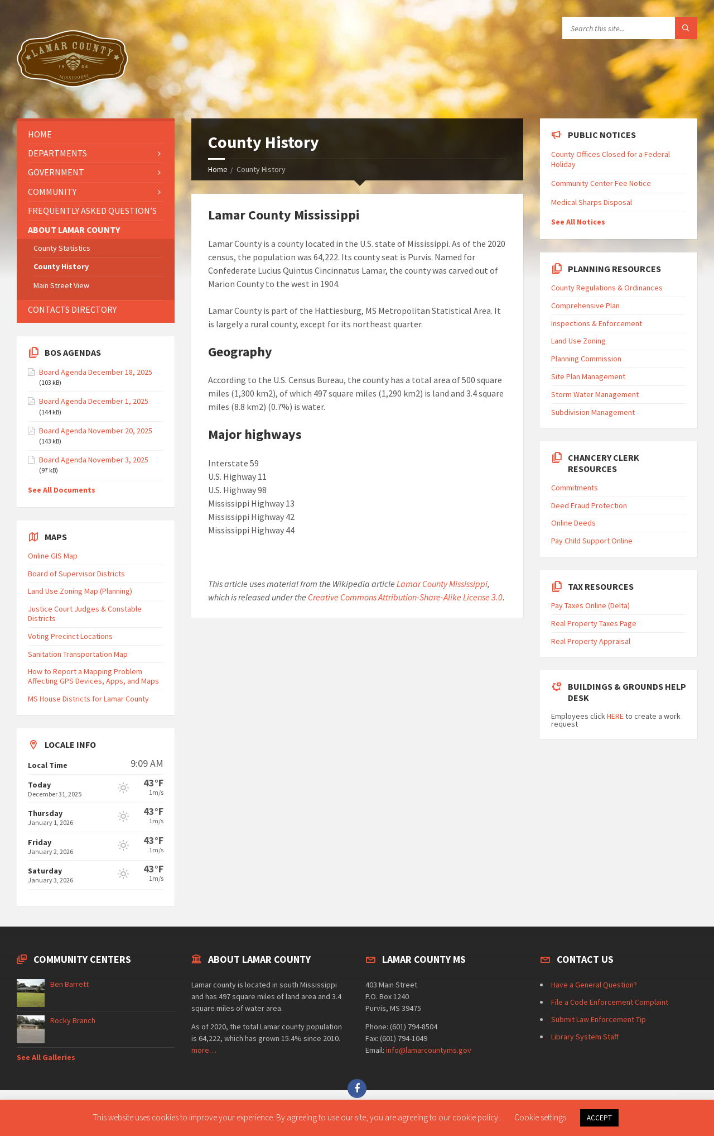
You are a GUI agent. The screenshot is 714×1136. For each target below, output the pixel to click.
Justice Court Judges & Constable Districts (85, 613)
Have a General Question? (594, 985)
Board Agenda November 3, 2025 (93, 460)
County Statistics (61, 248)
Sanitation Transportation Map (78, 654)
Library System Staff (585, 1037)
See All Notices (578, 222)
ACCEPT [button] (599, 1118)
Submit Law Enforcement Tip (598, 1019)
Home (218, 169)
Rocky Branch (72, 1020)
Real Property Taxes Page (593, 623)
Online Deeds (573, 523)
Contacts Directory (72, 309)
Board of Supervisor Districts (76, 574)
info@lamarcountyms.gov (428, 1050)
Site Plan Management (588, 376)
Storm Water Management (595, 394)
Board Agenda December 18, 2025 (95, 372)
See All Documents (61, 490)
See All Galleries (46, 1057)
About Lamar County (74, 229)
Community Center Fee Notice (601, 183)
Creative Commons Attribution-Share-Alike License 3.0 (405, 597)
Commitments (574, 488)
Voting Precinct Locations (70, 636)
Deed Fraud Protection (589, 505)
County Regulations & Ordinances (607, 288)
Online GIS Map (53, 556)
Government (56, 172)
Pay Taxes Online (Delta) (590, 605)
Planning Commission (586, 359)
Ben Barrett (69, 984)
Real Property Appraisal (590, 641)
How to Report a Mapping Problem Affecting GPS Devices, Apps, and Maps (93, 676)
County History (61, 266)
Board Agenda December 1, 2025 (93, 401)
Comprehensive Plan (585, 305)
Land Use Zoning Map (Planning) (80, 591)
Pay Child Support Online (592, 541)
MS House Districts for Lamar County (88, 699)
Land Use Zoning (578, 341)
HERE (615, 716)
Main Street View (61, 285)
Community (52, 191)
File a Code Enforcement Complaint (609, 1002)
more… (203, 1050)
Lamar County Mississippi (442, 583)
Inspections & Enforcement (596, 323)
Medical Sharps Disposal (591, 202)
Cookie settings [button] (540, 1117)
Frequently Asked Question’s (92, 210)
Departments (57, 153)
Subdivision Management (593, 412)
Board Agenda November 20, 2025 (95, 431)
